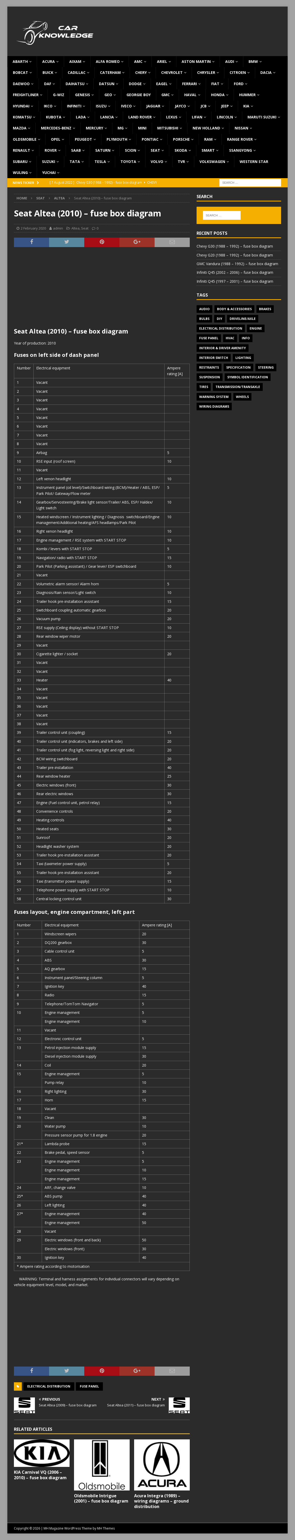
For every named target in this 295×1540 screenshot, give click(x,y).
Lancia (107, 116)
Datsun (106, 83)
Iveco (126, 105)
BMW (253, 61)
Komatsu (22, 116)
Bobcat (20, 72)
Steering (266, 367)
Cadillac (77, 72)
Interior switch (213, 358)
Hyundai (21, 105)
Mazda (20, 127)
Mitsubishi (167, 127)
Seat (155, 150)
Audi (229, 61)
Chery (141, 72)
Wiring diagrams (214, 406)
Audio (204, 309)
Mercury (94, 127)
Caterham (110, 72)
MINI (142, 127)
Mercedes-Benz (56, 127)
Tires (203, 387)
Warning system (214, 397)
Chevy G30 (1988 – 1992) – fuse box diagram (235, 246)
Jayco (180, 105)
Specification (238, 367)
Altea (75, 228)
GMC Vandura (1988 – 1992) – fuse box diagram (237, 263)
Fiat (215, 83)
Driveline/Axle (243, 318)
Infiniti (74, 105)
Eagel (162, 83)
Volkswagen (212, 161)
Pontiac (150, 139)
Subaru (20, 161)
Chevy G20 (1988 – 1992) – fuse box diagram (235, 255)
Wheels (242, 397)
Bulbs (204, 318)
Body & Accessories (234, 309)
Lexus (171, 116)
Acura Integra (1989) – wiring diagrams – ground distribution (161, 1501)
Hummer (247, 94)
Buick (48, 72)
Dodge (135, 83)
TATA (75, 161)
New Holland (206, 127)
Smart (208, 150)
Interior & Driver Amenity (222, 348)
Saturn (102, 150)
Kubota (53, 116)
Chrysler (206, 72)
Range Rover (240, 139)
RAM (208, 139)
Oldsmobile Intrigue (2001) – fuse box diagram (101, 1498)
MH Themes (106, 1528)
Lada (81, 116)
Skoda (181, 150)
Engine (256, 328)
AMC (138, 61)
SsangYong (240, 150)
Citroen (238, 72)
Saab (76, 150)
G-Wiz (58, 94)
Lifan (197, 116)
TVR (181, 161)
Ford (239, 83)
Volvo (157, 161)
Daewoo (21, 83)
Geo (108, 94)
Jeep (225, 105)
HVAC (230, 338)
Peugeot (83, 139)
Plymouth (117, 139)
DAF (47, 83)
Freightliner (26, 94)
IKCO (48, 105)
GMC (165, 94)
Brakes (265, 309)
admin (58, 228)
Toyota (128, 161)
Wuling (20, 172)
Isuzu (101, 105)
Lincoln (225, 116)
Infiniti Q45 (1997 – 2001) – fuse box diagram (235, 281)
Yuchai (49, 172)
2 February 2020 (33, 228)
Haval (190, 94)
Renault (21, 150)
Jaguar (153, 105)
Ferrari (189, 83)
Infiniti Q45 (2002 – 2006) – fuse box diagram (235, 272)
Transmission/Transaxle (237, 387)
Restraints (209, 367)
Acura (48, 61)
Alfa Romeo (108, 61)
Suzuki (48, 161)
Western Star (254, 161)
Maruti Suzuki (261, 116)
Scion (130, 150)
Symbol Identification (247, 377)
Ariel (162, 61)
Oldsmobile (24, 139)
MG (121, 127)
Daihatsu (75, 83)
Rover (51, 150)
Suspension (209, 377)
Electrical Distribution (48, 1386)
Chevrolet (172, 72)
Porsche (181, 139)
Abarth (20, 61)
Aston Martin (196, 61)
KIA (246, 105)
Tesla (100, 161)
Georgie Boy (139, 94)
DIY (219, 318)
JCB (204, 105)
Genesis (82, 94)
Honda (218, 94)
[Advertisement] (102, 290)
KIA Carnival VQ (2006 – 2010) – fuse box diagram (40, 1475)
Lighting (243, 358)
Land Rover (140, 116)
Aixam (75, 61)
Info (246, 338)
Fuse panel (89, 1386)
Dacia (266, 72)
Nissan (241, 127)
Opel (55, 139)
